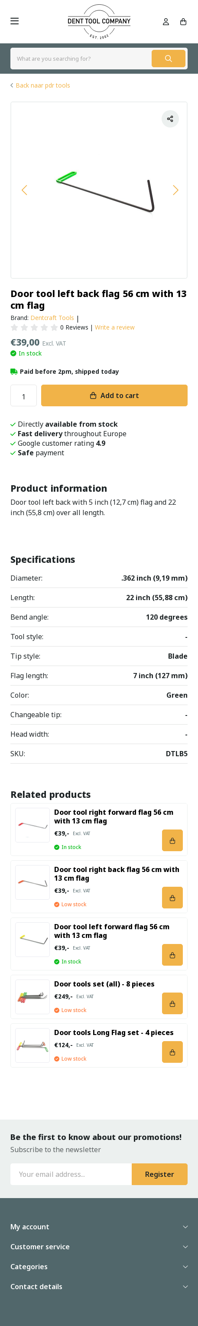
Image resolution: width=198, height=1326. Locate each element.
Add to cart (120, 395)
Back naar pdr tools (43, 85)
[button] (24, 190)
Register (159, 1174)
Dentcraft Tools (52, 318)
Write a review (115, 327)
